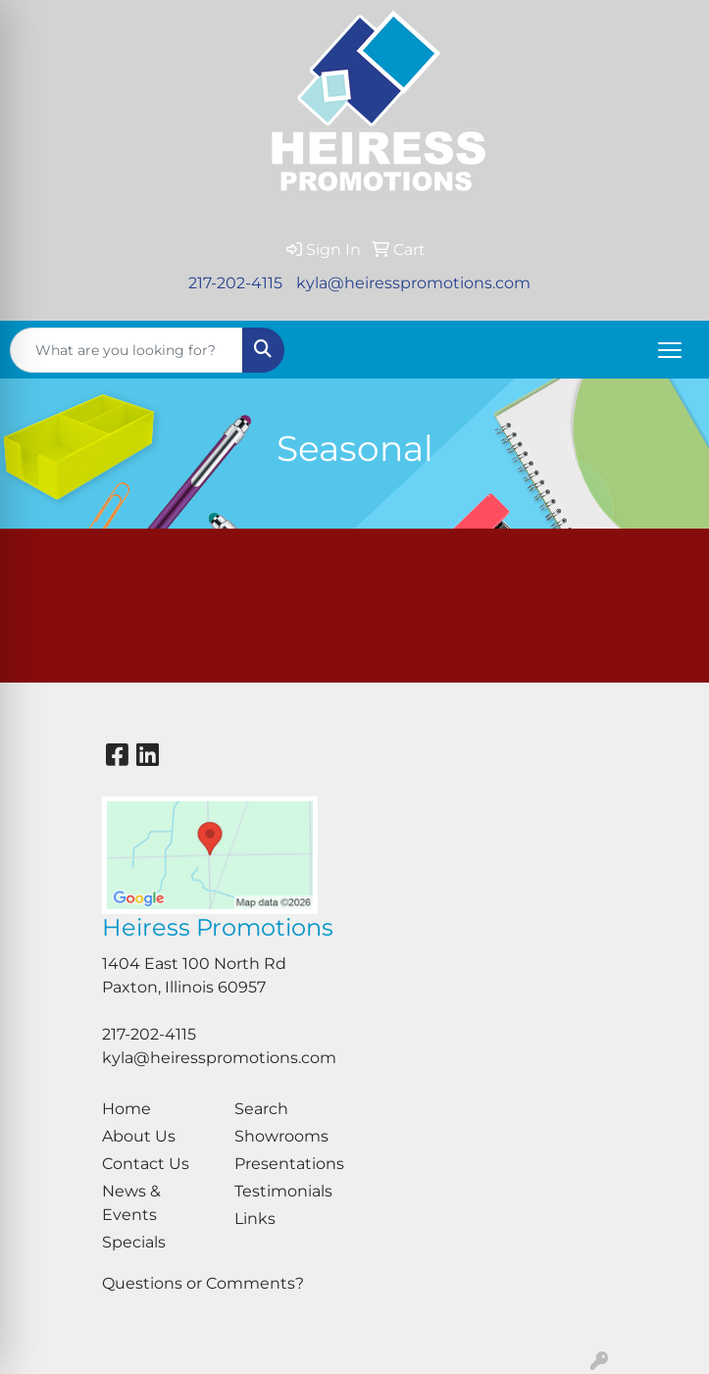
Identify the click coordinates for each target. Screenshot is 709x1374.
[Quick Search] (126, 350)
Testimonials (283, 1191)
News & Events (131, 1203)
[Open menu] (669, 350)
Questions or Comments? (203, 1283)
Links (255, 1218)
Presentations (288, 1163)
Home (126, 1108)
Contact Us (145, 1163)
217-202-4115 (235, 283)
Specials (134, 1242)
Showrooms (281, 1136)
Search (261, 1108)
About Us (139, 1136)
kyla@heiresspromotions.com (413, 283)
